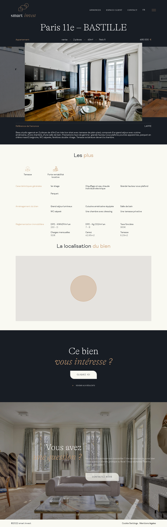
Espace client (114, 10)
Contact (132, 10)
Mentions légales (147, 523)
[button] (83, 288)
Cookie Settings (130, 523)
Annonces (95, 10)
